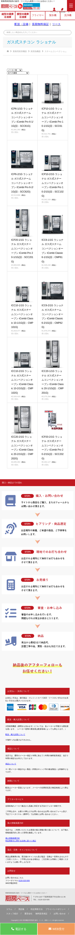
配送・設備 (21, 24)
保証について (10, 764)
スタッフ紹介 (12, 913)
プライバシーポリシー (56, 909)
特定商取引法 (37, 909)
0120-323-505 (28, 5)
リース (56, 24)
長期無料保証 (40, 24)
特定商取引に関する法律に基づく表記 (20, 841)
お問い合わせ (60, 913)
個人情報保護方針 (12, 838)
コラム (9, 909)
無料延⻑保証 (41, 913)
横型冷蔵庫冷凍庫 (23, 15)
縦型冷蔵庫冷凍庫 (8, 15)
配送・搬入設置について (15, 734)
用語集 (21, 909)
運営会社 (28, 913)
